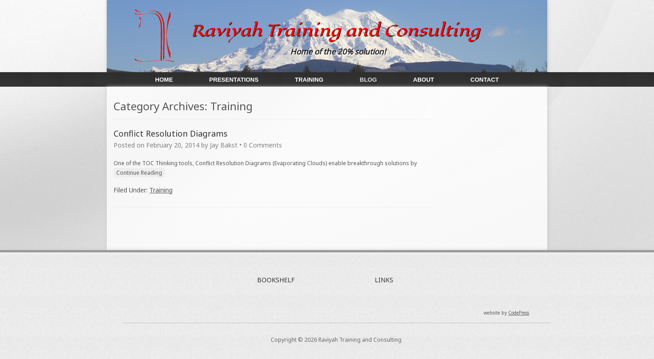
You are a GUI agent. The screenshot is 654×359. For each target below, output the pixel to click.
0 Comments (262, 145)
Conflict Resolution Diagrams (171, 133)
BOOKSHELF (276, 279)
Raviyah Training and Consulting (335, 30)
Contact (485, 79)
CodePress (518, 313)
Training (309, 79)
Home (164, 79)
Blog (368, 79)
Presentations (234, 79)
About (423, 79)
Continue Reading (139, 173)
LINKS (384, 279)
